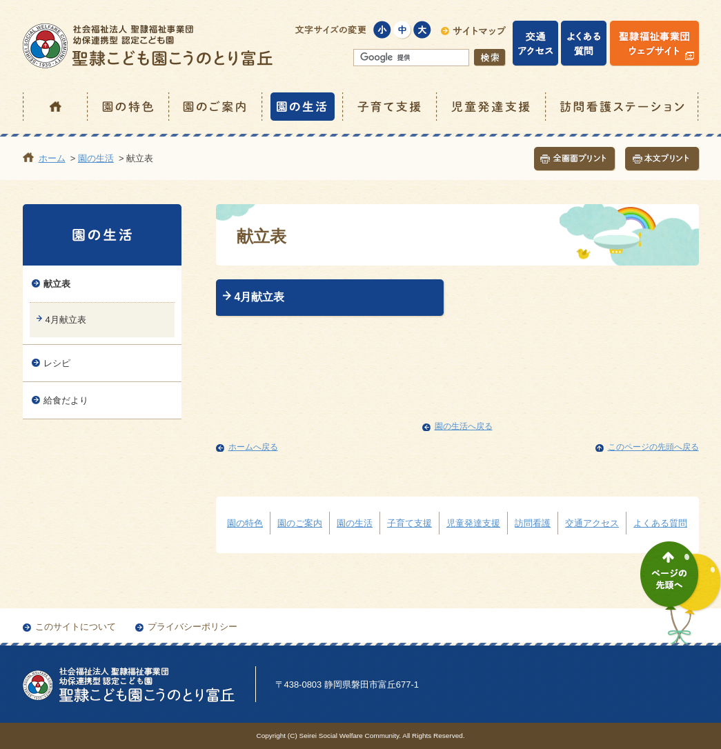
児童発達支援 (491, 106)
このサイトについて (75, 626)
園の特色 (129, 106)
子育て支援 (390, 106)
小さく (382, 30)
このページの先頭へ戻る (653, 447)
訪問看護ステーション (622, 106)
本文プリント (662, 159)
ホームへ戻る (253, 447)
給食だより (65, 400)
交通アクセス (592, 523)
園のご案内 (216, 106)
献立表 (56, 284)
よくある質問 (660, 523)
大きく (422, 30)
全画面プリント (574, 159)
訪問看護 (533, 523)
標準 (402, 30)
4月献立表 (260, 297)
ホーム (55, 106)
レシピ (56, 363)
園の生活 (303, 106)
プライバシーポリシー (192, 626)
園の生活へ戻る (464, 426)
